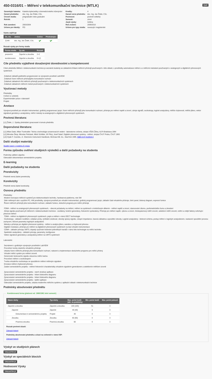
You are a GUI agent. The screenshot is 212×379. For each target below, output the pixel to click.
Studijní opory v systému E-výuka (17, 146)
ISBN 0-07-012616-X (85, 137)
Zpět (205, 5)
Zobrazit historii (12, 331)
